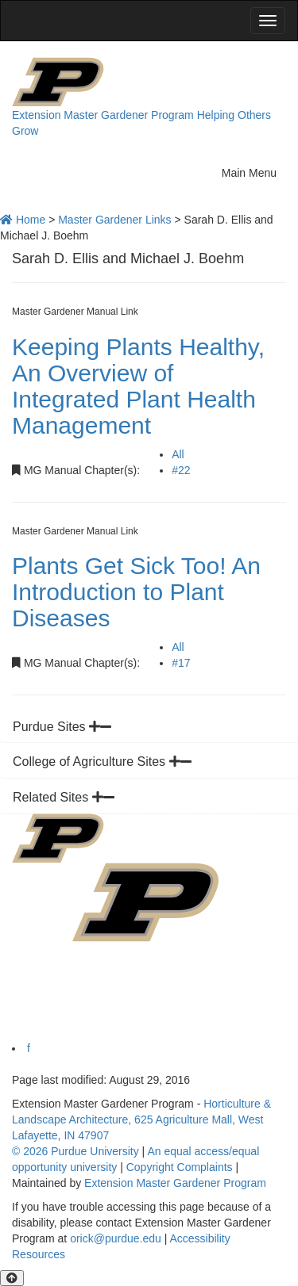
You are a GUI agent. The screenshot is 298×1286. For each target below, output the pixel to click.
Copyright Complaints (179, 1167)
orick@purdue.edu (115, 1238)
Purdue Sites (62, 726)
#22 (181, 470)
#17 (181, 662)
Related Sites (63, 797)
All (178, 454)
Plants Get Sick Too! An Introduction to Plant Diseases (136, 592)
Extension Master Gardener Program (103, 115)
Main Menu (253, 171)
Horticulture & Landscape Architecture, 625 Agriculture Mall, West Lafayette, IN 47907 (141, 1119)
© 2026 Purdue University (75, 1151)
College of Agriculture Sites (102, 761)
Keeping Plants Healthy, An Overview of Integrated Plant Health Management (138, 386)
